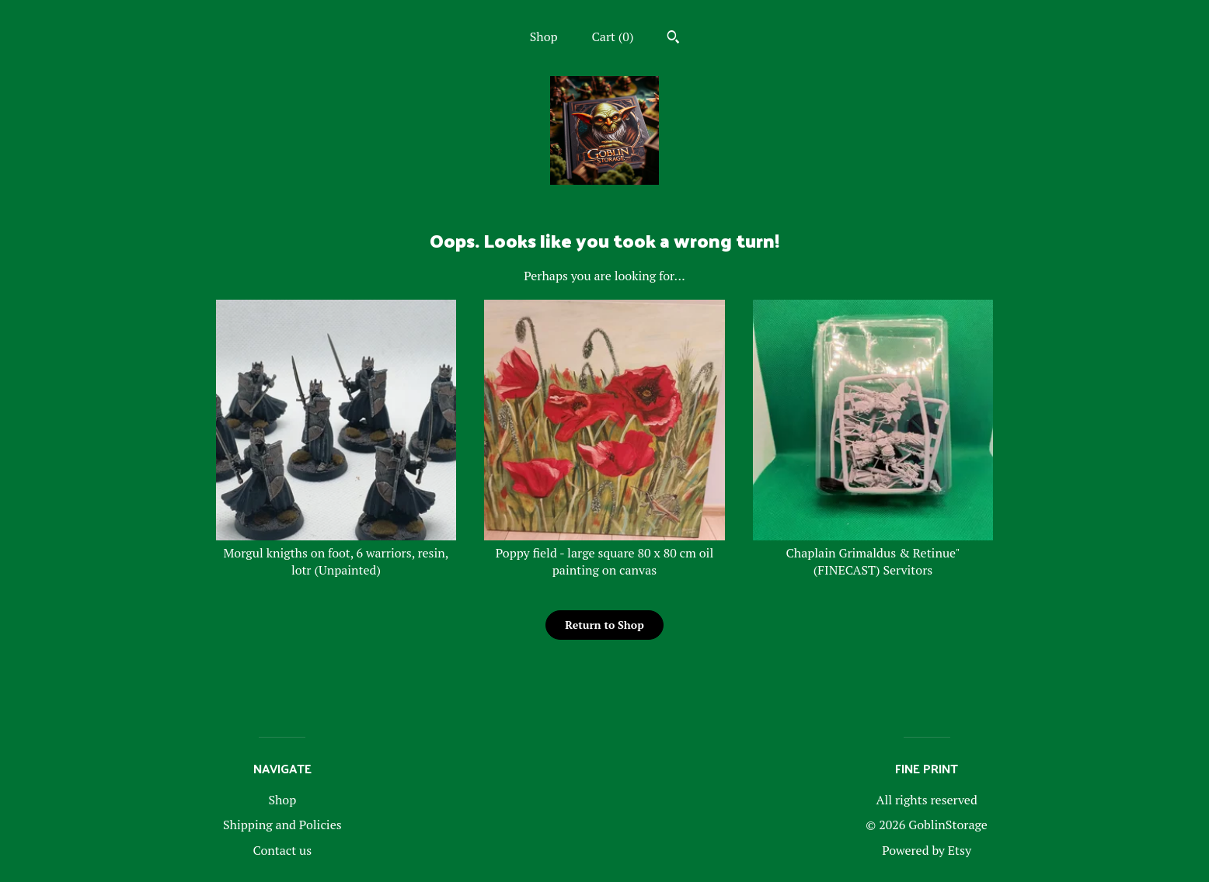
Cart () (613, 36)
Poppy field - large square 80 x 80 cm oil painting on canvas (604, 553)
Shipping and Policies (282, 824)
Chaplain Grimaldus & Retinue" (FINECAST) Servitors (873, 553)
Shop (544, 36)
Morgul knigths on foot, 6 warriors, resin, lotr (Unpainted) (336, 553)
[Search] (673, 38)
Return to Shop (604, 624)
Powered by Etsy (926, 850)
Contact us (282, 850)
